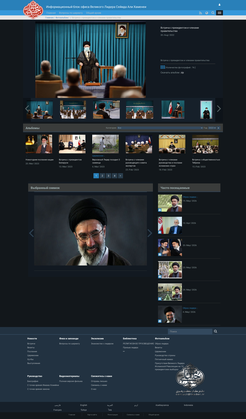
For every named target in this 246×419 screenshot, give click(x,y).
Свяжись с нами (133, 415)
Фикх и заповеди (68, 338)
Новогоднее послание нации (39, 159)
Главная (51, 12)
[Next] (120, 175)
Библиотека (129, 338)
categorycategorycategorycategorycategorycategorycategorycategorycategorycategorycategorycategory (160, 128)
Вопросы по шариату (71, 12)
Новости (32, 338)
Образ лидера (189, 197)
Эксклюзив (97, 338)
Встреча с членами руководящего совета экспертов (136, 162)
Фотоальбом (62, 17)
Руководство (34, 376)
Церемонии (97, 156)
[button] (219, 12)
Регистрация (113, 415)
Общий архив (93, 12)
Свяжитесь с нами (101, 376)
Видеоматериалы (69, 376)
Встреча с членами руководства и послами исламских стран (170, 162)
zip (182, 72)
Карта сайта (92, 415)
